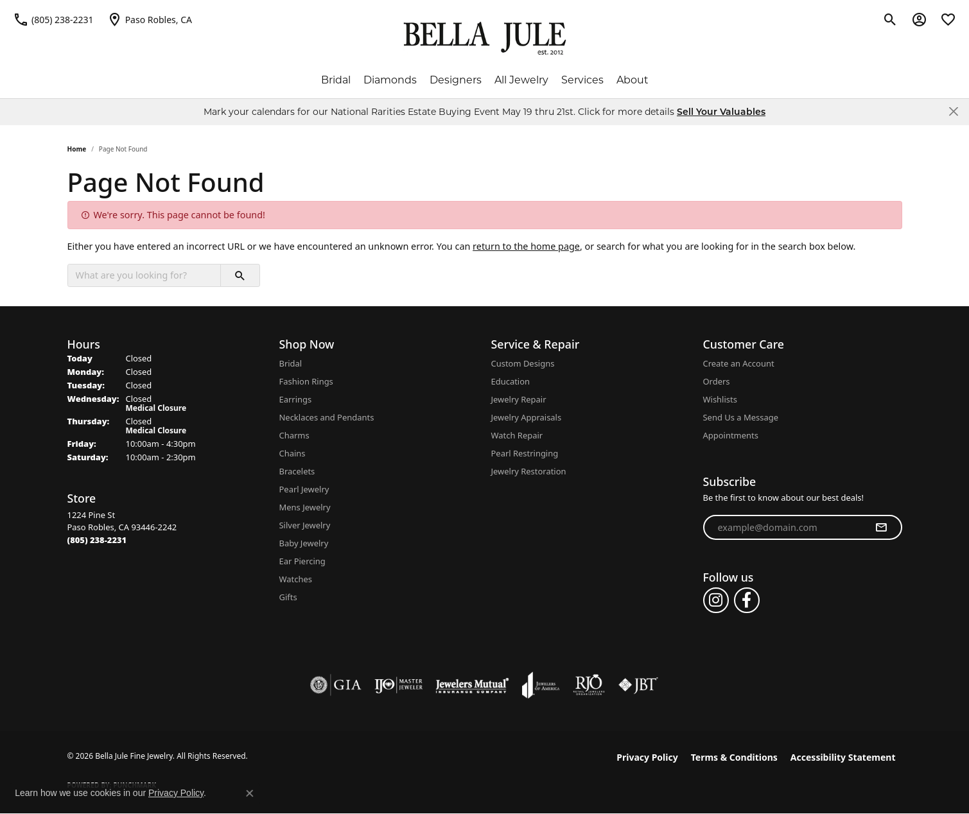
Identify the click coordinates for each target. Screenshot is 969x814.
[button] (890, 19)
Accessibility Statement (843, 757)
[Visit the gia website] (336, 685)
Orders (716, 381)
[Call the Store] (97, 540)
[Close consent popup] (250, 793)
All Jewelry (521, 80)
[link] (53, 19)
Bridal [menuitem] (290, 363)
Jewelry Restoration (528, 471)
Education (510, 381)
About (632, 80)
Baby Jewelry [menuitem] (304, 543)
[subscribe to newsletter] (881, 527)
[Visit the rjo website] (589, 685)
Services (582, 80)
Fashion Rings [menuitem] (306, 381)
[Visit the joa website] (540, 685)
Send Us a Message (740, 417)
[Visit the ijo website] (398, 685)
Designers (456, 80)
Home (77, 148)
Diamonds (390, 80)
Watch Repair (517, 435)
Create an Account (738, 363)
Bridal (336, 80)
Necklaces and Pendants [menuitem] (326, 417)
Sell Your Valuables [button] (721, 111)
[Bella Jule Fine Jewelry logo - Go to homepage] (484, 38)
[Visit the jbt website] (638, 685)
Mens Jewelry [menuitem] (305, 507)
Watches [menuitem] (295, 579)
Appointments (730, 435)
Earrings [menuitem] (295, 399)
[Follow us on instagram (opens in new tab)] (716, 600)
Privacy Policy (646, 757)
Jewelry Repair (518, 399)
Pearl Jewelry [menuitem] (304, 489)
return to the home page (526, 246)
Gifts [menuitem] (288, 597)
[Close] (953, 111)
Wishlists (720, 399)
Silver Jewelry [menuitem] (305, 525)
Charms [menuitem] (294, 435)
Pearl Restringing (525, 453)
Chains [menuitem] (292, 453)
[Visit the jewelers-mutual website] (472, 685)
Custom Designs (523, 363)
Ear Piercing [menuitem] (302, 561)
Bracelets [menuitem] (297, 471)
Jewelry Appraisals (526, 417)
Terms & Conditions (734, 757)
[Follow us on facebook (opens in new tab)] (747, 600)
